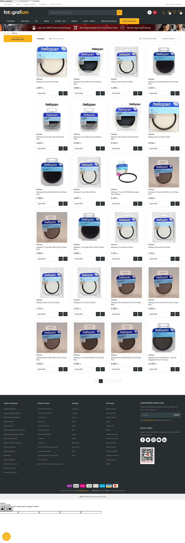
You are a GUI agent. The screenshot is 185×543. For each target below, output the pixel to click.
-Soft (81, 496)
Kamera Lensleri (9, 426)
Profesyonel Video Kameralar (13, 443)
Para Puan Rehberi (112, 451)
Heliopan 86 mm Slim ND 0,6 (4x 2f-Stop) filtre (126, 359)
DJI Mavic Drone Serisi (11, 464)
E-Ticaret (86, 496)
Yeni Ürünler (43, 4)
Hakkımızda (109, 426)
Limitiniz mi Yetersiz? (112, 455)
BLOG (108, 421)
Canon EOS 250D (43, 430)
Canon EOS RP (42, 460)
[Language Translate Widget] (10, 1)
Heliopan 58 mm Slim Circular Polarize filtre (124, 138)
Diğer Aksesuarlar (109, 21)
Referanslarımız (111, 417)
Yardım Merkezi (111, 447)
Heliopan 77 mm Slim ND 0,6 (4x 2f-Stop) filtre (89, 359)
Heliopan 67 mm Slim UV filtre (47, 82)
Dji (73, 430)
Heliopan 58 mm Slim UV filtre (122, 82)
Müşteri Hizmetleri (30, 4)
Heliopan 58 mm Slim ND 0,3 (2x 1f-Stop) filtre (126, 303)
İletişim (18, 4)
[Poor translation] (8, 509)
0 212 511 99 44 (56, 4)
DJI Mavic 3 (41, 443)
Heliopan (39, 79)
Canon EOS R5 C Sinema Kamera (48, 455)
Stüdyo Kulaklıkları (9, 460)
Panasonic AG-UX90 (44, 451)
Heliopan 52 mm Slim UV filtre (85, 192)
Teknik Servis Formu (112, 438)
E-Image (74, 413)
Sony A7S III (41, 417)
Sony (73, 421)
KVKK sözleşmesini (149, 420)
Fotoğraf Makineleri (10, 409)
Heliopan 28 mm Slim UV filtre (159, 247)
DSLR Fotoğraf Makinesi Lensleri (14, 434)
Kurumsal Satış (110, 413)
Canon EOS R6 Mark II (45, 409)
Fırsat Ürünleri (6, 536)
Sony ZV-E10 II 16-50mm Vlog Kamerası (50, 464)
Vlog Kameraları (8, 421)
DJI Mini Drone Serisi (10, 472)
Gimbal (74, 21)
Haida (74, 438)
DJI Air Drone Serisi (10, 468)
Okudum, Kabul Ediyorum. (156, 420)
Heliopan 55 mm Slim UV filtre (85, 302)
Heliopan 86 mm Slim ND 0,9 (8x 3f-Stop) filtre (51, 193)
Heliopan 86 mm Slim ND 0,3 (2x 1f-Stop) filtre (51, 359)
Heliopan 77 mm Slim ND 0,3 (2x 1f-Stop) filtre (51, 248)
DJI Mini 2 (41, 438)
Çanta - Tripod (89, 21)
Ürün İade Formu (111, 443)
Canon (74, 417)
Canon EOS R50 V (43, 426)
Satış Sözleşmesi (111, 460)
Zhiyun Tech (75, 447)
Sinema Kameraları (9, 451)
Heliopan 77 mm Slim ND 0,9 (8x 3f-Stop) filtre (89, 248)
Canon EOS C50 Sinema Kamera (48, 447)
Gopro (74, 434)
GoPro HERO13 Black (44, 434)
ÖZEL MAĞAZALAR (129, 21)
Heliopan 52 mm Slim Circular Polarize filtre (50, 138)
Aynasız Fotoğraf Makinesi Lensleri (14, 430)
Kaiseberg (75, 409)
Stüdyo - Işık (60, 21)
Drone (46, 21)
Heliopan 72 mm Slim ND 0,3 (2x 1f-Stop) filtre (163, 193)
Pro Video (25, 21)
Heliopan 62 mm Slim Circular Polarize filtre (87, 83)
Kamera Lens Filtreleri (10, 438)
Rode (73, 455)
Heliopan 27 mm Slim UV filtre (122, 247)
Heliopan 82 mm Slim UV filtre (159, 137)
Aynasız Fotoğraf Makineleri (12, 413)
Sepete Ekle (42, 93)
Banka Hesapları (111, 409)
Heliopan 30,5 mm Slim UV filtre (48, 302)
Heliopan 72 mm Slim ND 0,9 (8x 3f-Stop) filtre (163, 83)
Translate (34, 1)
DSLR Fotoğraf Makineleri (12, 417)
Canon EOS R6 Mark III (45, 413)
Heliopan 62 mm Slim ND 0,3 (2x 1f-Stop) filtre (163, 303)
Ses (36, 21)
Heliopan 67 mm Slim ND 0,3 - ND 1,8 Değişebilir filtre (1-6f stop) (162, 359)
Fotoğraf (11, 21)
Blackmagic (75, 443)
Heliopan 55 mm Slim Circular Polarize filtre (87, 138)
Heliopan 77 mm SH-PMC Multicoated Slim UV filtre (125, 193)
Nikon (74, 426)
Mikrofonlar (7, 455)
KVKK (108, 464)
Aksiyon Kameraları (10, 447)
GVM (73, 451)
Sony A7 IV (41, 421)
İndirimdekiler (8, 4)
